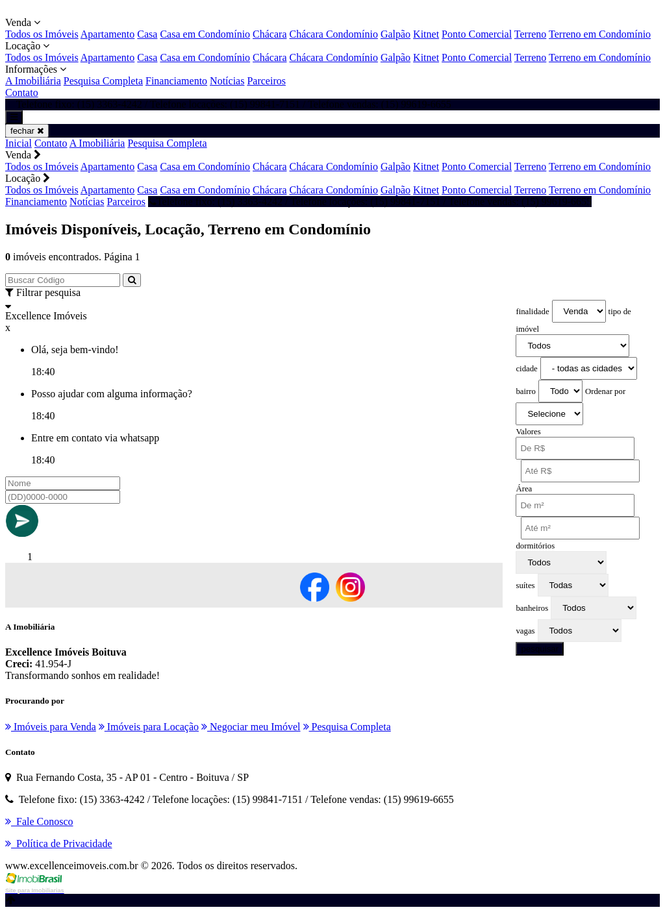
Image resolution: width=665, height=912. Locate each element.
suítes (525, 585)
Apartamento (108, 34)
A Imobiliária (33, 80)
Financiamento (176, 80)
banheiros (532, 608)
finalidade (532, 311)
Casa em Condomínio (205, 34)
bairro (526, 391)
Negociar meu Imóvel (251, 726)
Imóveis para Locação (149, 726)
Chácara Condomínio (333, 34)
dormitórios (535, 545)
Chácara (269, 34)
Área (524, 488)
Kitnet (426, 34)
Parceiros (266, 80)
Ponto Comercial (477, 34)
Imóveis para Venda (50, 726)
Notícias (227, 80)
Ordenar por (605, 391)
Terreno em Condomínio (600, 34)
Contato (21, 92)
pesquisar (539, 649)
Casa (147, 34)
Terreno (530, 34)
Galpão (395, 34)
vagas (525, 630)
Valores (528, 431)
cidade (526, 368)
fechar (27, 131)
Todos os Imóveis (42, 34)
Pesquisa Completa (103, 80)
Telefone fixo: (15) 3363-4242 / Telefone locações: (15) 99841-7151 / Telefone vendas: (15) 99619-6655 (370, 201)
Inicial (18, 143)
